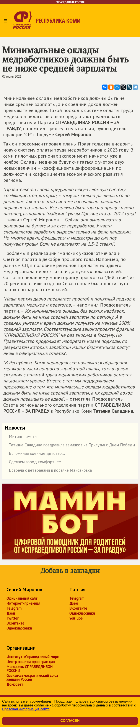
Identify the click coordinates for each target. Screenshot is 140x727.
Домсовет (15, 684)
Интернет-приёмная (23, 603)
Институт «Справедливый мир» (33, 657)
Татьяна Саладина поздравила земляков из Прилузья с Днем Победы (70, 446)
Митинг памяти (21, 437)
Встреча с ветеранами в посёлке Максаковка (48, 471)
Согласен (70, 720)
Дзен (11, 613)
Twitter (12, 618)
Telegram (14, 608)
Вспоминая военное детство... (35, 454)
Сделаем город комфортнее (33, 462)
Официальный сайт (22, 598)
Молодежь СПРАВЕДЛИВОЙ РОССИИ (30, 669)
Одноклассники (19, 628)
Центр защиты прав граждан (31, 662)
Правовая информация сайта (26, 709)
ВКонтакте (15, 623)
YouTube (76, 618)
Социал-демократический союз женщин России (32, 677)
